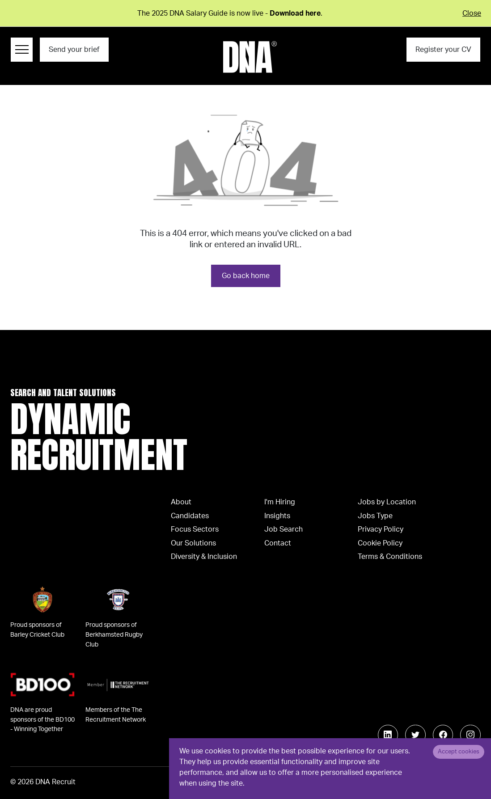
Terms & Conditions (390, 556)
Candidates (190, 516)
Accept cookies (458, 751)
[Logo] (250, 57)
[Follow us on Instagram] (470, 735)
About (181, 502)
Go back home (246, 275)
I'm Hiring (279, 502)
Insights (277, 516)
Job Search (283, 529)
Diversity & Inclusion (204, 556)
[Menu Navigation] (22, 50)
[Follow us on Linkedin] (388, 735)
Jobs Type (375, 516)
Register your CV (443, 49)
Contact (277, 543)
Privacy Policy (380, 529)
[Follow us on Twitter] (415, 735)
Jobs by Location (387, 502)
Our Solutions (193, 543)
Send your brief (74, 49)
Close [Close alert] (471, 13)
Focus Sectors (195, 529)
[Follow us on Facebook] (443, 735)
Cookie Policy (380, 543)
